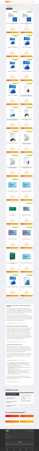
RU (20, 449)
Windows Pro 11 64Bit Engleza (26, 400)
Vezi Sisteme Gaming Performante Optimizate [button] (15, 323)
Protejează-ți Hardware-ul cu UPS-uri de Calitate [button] (16, 360)
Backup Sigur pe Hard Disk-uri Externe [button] (14, 381)
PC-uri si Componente (14, 5)
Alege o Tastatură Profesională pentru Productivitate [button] (17, 341)
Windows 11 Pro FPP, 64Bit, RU (26, 401)
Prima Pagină (8, 5)
